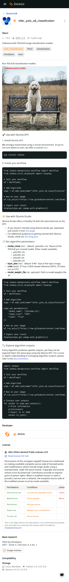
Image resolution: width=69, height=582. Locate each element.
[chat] (62, 575)
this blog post (31, 237)
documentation (20, 359)
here (45, 148)
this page (30, 231)
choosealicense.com (13, 528)
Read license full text (16, 456)
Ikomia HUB (10, 14)
